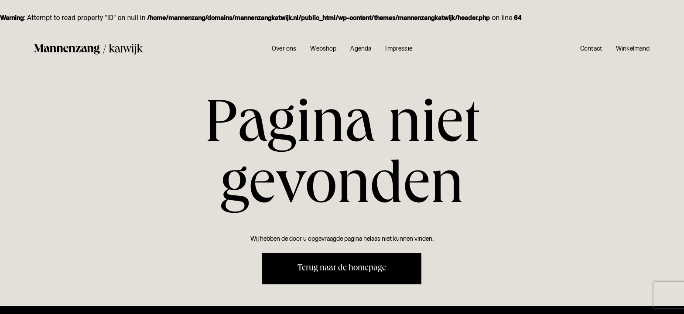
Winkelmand (633, 49)
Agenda (360, 49)
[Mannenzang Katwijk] (88, 49)
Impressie (398, 49)
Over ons (284, 49)
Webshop (323, 49)
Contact (591, 49)
